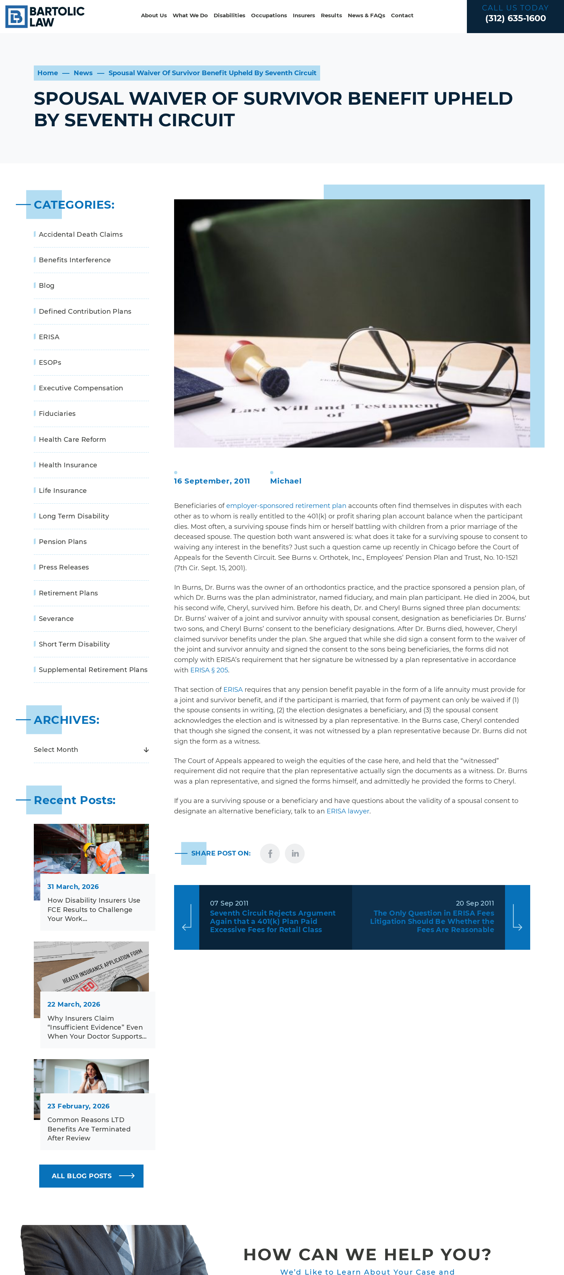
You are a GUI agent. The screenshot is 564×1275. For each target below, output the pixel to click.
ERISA (233, 690)
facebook (270, 853)
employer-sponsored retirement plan (286, 506)
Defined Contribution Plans (85, 312)
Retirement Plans (68, 593)
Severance (56, 619)
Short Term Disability (74, 644)
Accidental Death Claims (81, 235)
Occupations (269, 15)
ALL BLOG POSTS (82, 1176)
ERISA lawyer (348, 811)
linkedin (295, 853)
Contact (402, 15)
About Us (154, 15)
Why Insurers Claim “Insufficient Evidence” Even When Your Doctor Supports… (96, 1027)
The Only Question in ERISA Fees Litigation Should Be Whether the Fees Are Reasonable (432, 921)
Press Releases (64, 567)
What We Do (190, 15)
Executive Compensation (81, 388)
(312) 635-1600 (515, 18)
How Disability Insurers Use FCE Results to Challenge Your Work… (94, 909)
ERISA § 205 (209, 670)
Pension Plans (63, 542)
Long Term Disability (74, 516)
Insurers (304, 15)
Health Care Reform (72, 440)
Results (331, 15)
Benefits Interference (75, 260)
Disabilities (229, 15)
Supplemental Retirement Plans (93, 670)
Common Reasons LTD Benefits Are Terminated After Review (89, 1129)
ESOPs (50, 363)
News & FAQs (366, 15)
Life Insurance (63, 491)
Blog (47, 286)
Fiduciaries (57, 414)
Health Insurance (68, 465)
